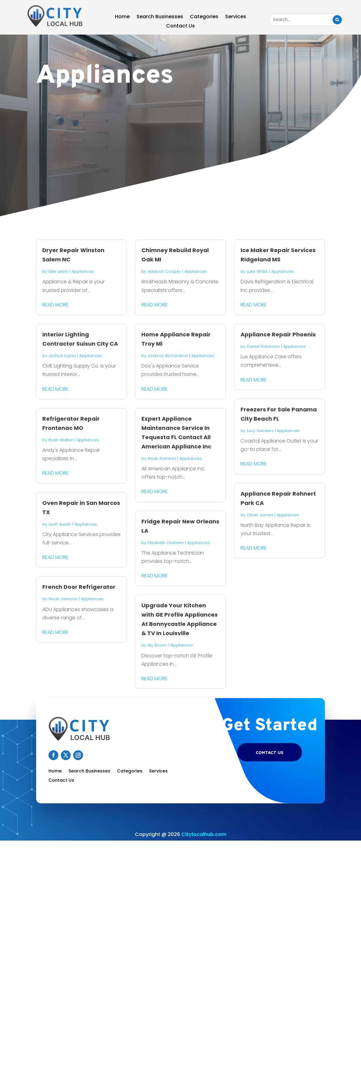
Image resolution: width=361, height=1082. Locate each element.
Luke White (257, 271)
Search (337, 19)
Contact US (269, 752)
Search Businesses (159, 17)
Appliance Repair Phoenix (278, 334)
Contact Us (180, 26)
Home (122, 17)
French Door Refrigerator (78, 587)
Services (235, 17)
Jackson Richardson (168, 356)
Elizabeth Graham (166, 543)
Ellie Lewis (58, 271)
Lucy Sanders (260, 431)
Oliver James (260, 515)
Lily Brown (157, 645)
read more (55, 304)
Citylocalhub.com (203, 834)
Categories (204, 17)
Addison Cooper (164, 271)
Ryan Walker (60, 440)
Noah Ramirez (162, 458)
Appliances (83, 271)
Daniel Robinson (263, 346)
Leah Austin (59, 524)
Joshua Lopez (62, 356)
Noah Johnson (63, 599)
